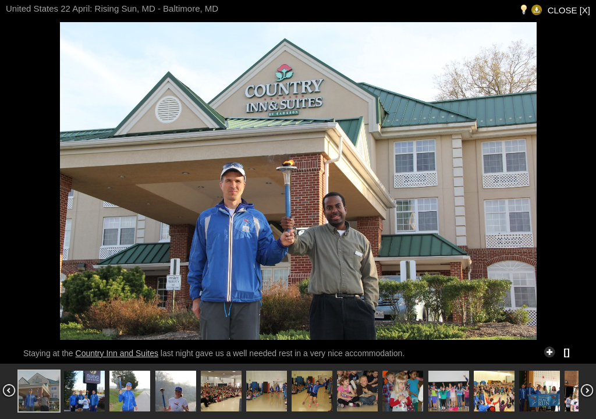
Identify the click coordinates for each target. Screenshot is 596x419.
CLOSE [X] (569, 10)
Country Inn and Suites (117, 353)
